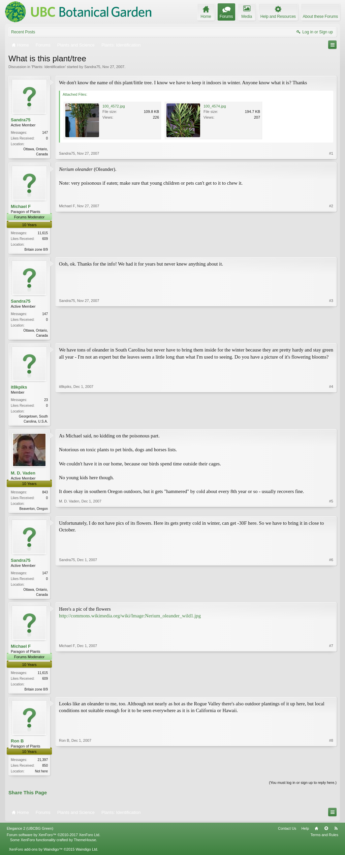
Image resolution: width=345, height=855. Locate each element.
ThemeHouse (85, 844)
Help (305, 833)
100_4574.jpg (214, 106)
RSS (336, 833)
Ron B (17, 744)
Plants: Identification (48, 67)
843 (45, 494)
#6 (331, 596)
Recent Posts (23, 32)
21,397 (42, 764)
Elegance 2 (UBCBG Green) (30, 833)
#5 (331, 510)
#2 (331, 249)
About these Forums (320, 16)
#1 (331, 153)
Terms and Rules (324, 839)
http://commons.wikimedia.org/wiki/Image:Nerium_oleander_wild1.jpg (130, 619)
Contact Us (287, 833)
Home (316, 833)
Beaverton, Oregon (34, 511)
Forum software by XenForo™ (53, 839)
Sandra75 (92, 67)
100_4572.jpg (113, 106)
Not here (41, 775)
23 (46, 401)
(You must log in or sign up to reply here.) (303, 787)
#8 (331, 774)
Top (326, 833)
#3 (331, 335)
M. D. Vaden (23, 475)
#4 (331, 422)
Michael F (21, 206)
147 (45, 132)
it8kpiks (19, 388)
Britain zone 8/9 (36, 250)
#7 (331, 692)
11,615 (42, 233)
